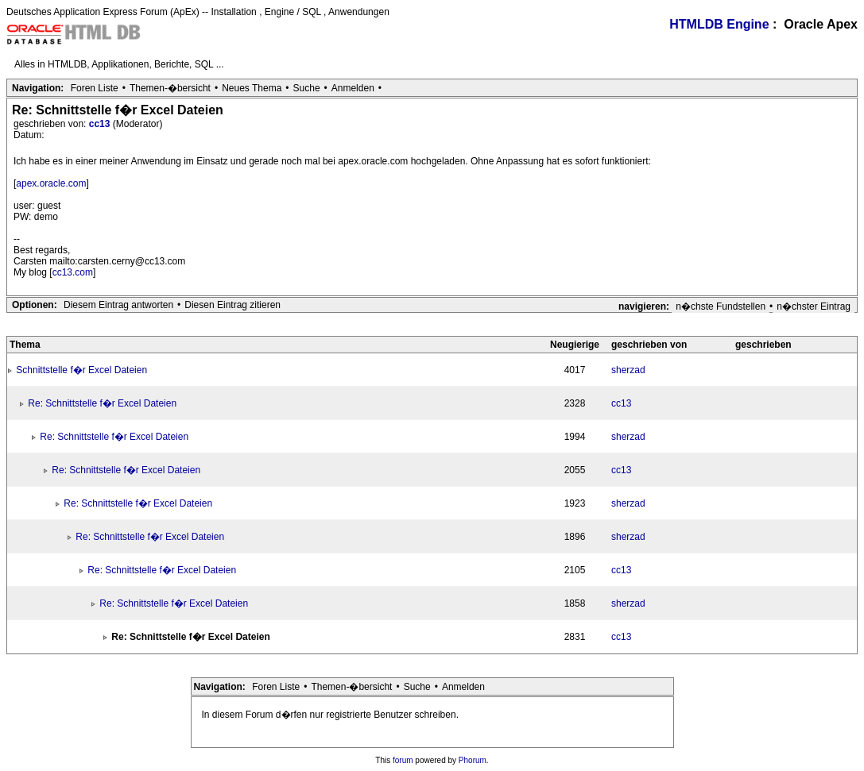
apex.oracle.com (51, 183)
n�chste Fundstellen (720, 306)
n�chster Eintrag (813, 306)
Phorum (472, 760)
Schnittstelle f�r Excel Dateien (81, 370)
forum (403, 760)
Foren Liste (94, 88)
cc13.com (72, 272)
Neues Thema (251, 88)
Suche (306, 88)
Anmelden (352, 88)
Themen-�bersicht (170, 88)
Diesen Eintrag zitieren (232, 304)
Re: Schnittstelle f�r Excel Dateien (102, 403)
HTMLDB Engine (719, 24)
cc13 (101, 123)
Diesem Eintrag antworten (118, 304)
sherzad (628, 370)
